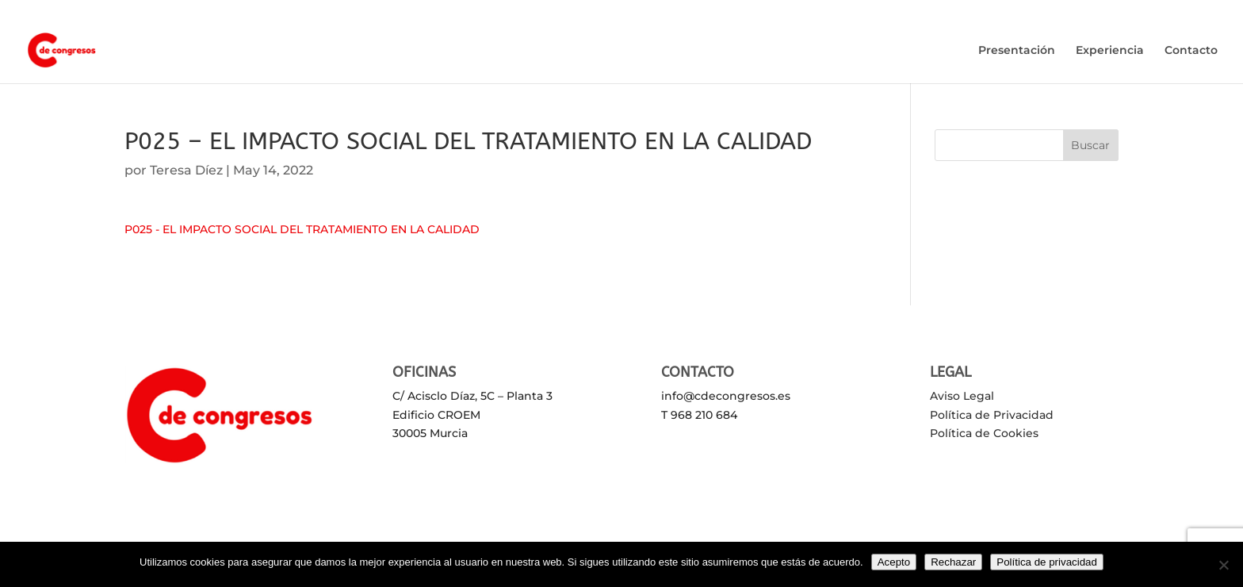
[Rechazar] (1223, 565)
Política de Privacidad (992, 415)
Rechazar (953, 562)
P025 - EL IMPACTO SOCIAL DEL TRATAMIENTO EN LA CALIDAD (302, 229)
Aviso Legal (962, 396)
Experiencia (1110, 50)
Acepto (894, 562)
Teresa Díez (186, 170)
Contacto (1191, 50)
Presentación (1016, 50)
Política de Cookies (984, 433)
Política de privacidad (1046, 562)
